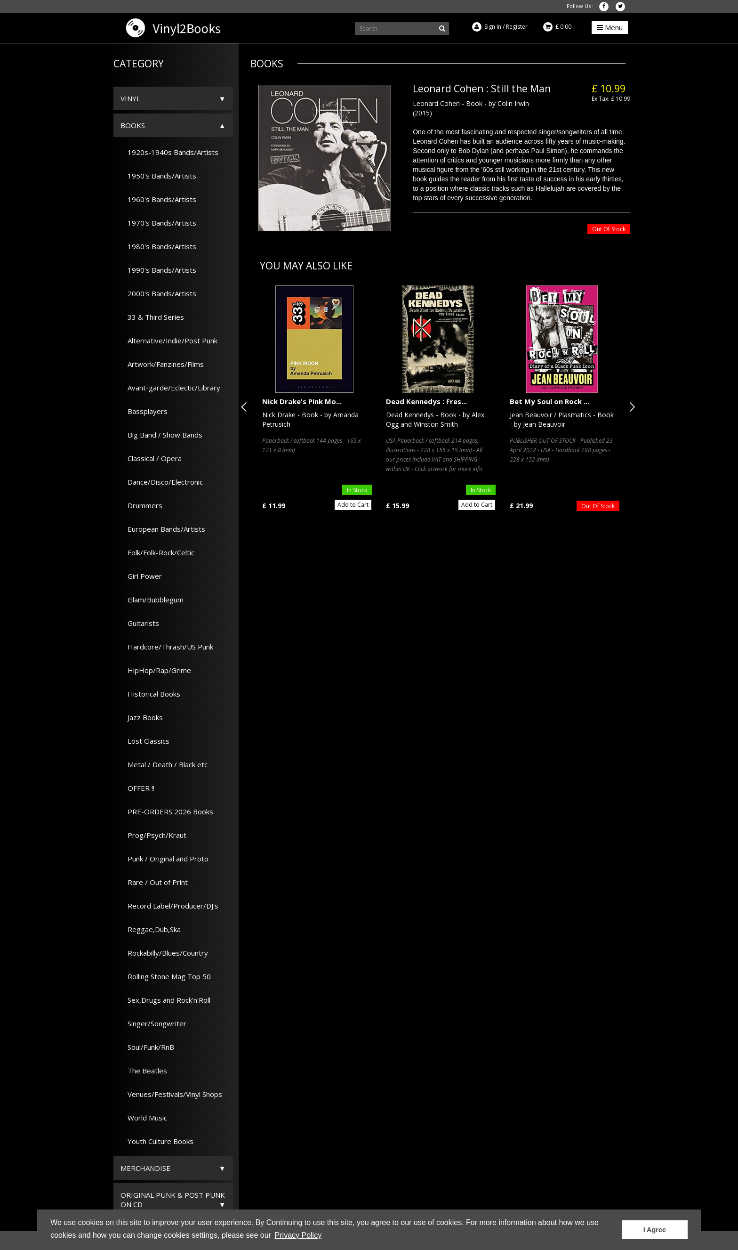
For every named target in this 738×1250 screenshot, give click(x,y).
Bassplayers (144, 411)
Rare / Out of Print (154, 882)
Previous (245, 407)
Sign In (492, 27)
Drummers (141, 505)
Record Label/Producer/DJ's (169, 905)
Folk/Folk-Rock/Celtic (157, 552)
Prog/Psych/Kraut (153, 835)
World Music (143, 1117)
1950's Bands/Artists (158, 175)
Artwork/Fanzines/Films (162, 364)
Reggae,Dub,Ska (150, 929)
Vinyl (130, 98)
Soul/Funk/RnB (147, 1047)
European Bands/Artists (162, 529)
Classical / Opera (151, 458)
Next (630, 407)
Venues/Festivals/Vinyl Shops (171, 1094)
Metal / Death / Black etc (164, 764)
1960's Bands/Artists (158, 199)
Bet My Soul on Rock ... (549, 401)
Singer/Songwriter (153, 1023)
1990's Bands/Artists (158, 270)
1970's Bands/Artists (158, 222)
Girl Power (141, 576)
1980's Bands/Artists (158, 246)
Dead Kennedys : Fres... (426, 401)
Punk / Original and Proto (164, 858)
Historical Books (150, 693)
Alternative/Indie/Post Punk (168, 340)
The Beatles (143, 1070)
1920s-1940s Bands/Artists (169, 152)
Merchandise (145, 1168)
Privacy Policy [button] (298, 1235)
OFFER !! (137, 788)
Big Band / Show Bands (161, 434)
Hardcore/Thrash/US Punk (166, 646)
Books (132, 125)
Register (517, 27)
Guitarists (139, 623)
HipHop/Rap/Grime (155, 670)
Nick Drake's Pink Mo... (302, 401)
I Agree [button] (654, 1230)
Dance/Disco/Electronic (161, 482)
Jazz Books (141, 717)
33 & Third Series (152, 317)
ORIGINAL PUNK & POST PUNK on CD (172, 1199)
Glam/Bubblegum (152, 599)
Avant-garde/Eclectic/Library (170, 387)
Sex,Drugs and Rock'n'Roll (165, 1000)
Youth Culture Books (156, 1141)
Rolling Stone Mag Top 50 (165, 976)
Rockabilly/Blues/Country (164, 953)
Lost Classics (144, 741)
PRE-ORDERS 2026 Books (166, 811)
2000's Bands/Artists (158, 293)
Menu (610, 27)
